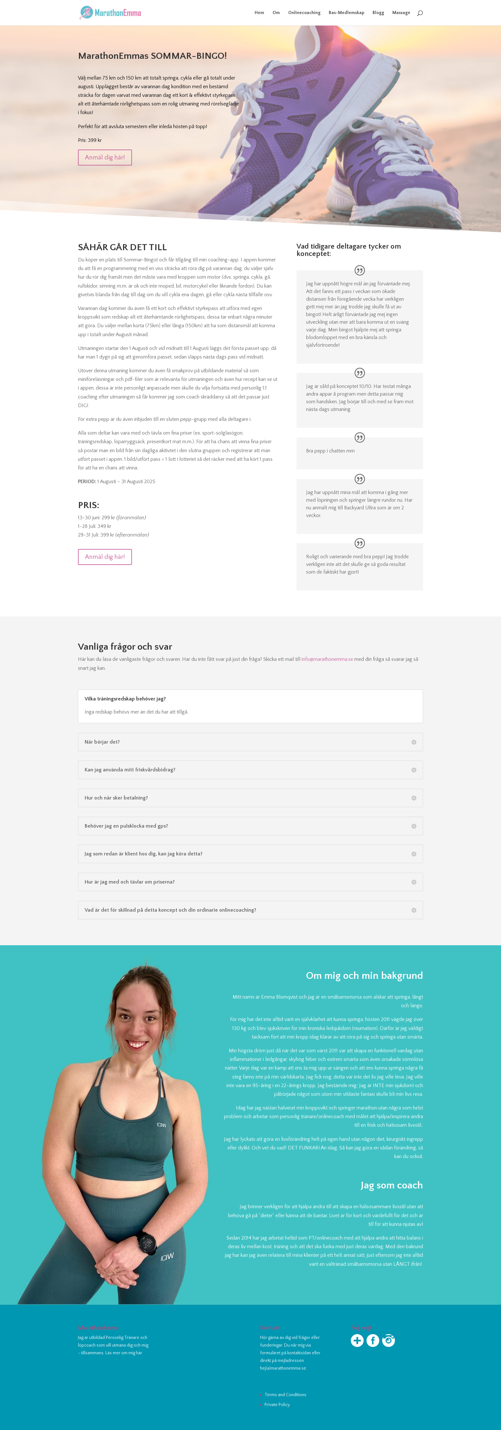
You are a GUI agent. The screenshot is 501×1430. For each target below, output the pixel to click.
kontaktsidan (299, 1353)
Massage (401, 13)
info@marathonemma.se (327, 659)
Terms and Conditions (285, 1394)
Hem (259, 13)
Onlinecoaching (304, 13)
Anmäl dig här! (105, 157)
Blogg (378, 13)
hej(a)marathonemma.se (283, 1368)
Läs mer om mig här (123, 1353)
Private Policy (277, 1404)
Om (276, 13)
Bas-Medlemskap (346, 13)
